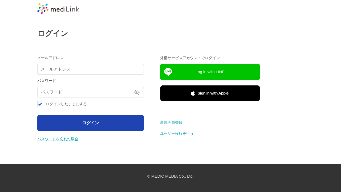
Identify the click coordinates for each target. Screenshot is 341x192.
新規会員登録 (171, 122)
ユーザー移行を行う (177, 133)
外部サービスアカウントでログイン (190, 58)
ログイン (90, 123)
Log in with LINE (210, 72)
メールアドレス (50, 58)
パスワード (46, 81)
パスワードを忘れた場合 (57, 139)
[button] (210, 93)
